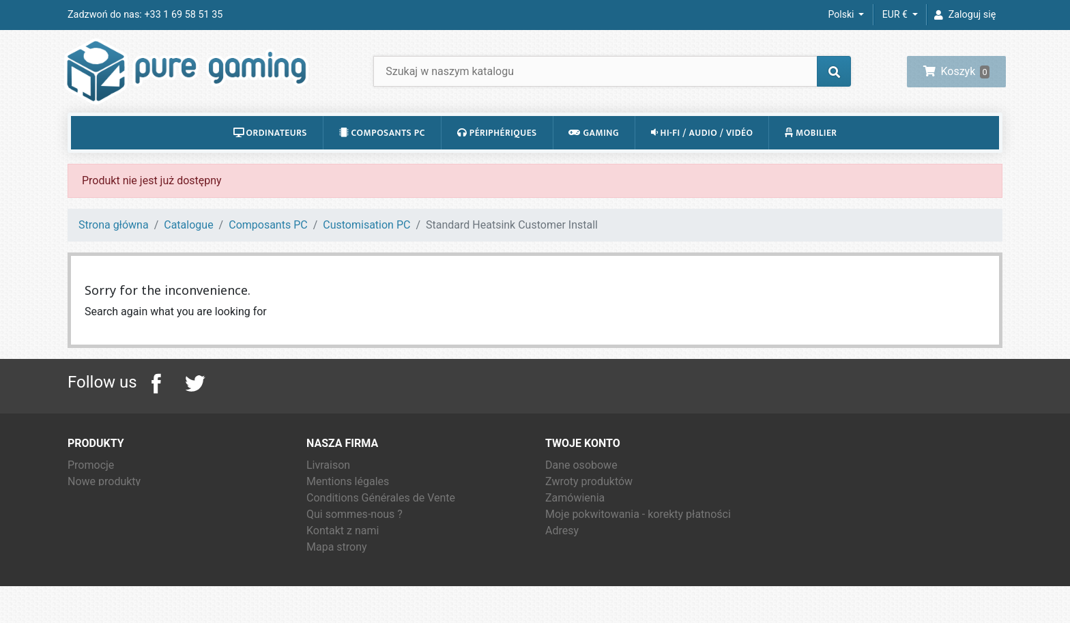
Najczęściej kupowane (122, 516)
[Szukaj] (612, 80)
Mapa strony (336, 565)
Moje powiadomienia (595, 581)
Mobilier (811, 150)
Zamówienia (575, 516)
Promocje (91, 483)
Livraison (328, 483)
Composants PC (382, 150)
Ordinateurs (270, 150)
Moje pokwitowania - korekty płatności (638, 532)
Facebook (156, 402)
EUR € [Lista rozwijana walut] (896, 14)
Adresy (562, 548)
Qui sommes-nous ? (354, 532)
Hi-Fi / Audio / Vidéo (702, 150)
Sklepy (322, 581)
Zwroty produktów (589, 499)
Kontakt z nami (342, 548)
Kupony (563, 565)
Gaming (593, 150)
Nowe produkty (104, 499)
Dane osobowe (581, 483)
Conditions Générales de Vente (380, 516)
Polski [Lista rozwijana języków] (842, 14)
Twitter (194, 402)
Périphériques (497, 150)
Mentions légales (347, 499)
